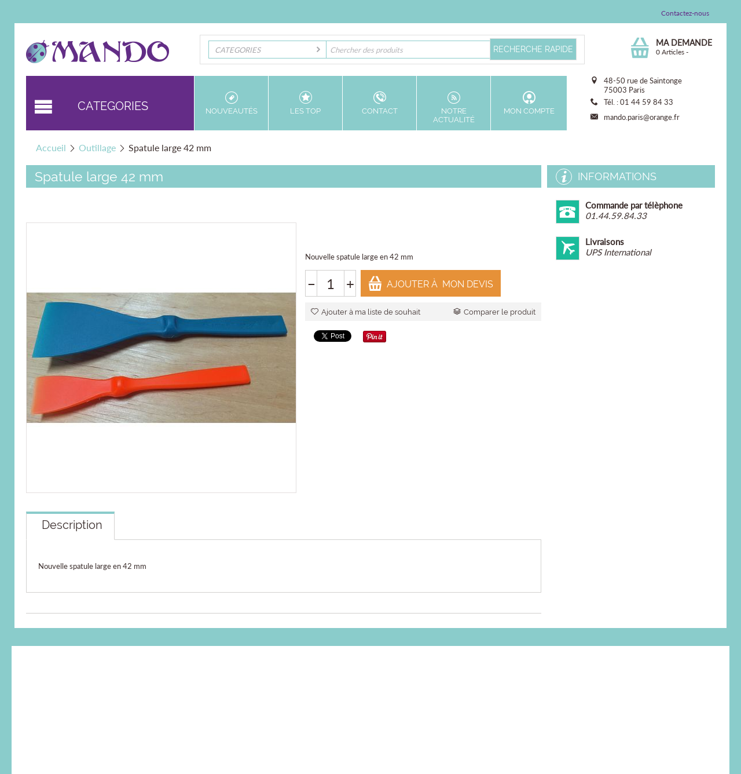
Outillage (97, 147)
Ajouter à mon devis (430, 283)
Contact (379, 103)
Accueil (51, 147)
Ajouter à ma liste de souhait (365, 312)
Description (72, 525)
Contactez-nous (685, 13)
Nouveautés (231, 103)
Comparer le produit (494, 312)
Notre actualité (453, 107)
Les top (305, 103)
